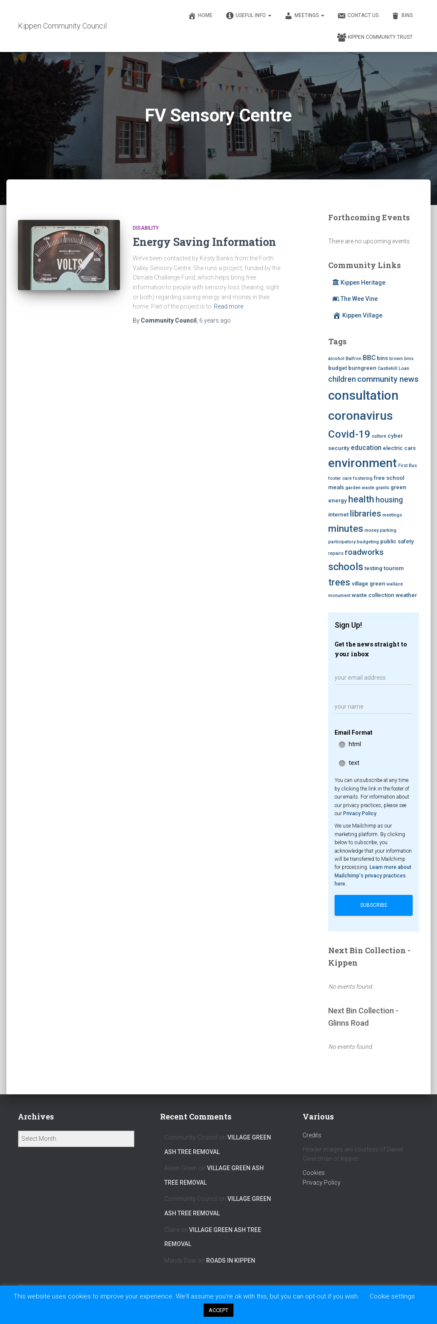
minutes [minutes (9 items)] (345, 528)
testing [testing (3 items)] (373, 568)
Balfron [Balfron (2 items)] (353, 358)
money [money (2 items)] (371, 530)
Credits (312, 1135)
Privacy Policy (359, 813)
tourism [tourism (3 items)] (394, 568)
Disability (146, 228)
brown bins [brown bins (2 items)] (401, 358)
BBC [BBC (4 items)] (369, 358)
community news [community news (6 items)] (388, 379)
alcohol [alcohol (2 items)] (336, 358)
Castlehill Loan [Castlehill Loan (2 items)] (393, 368)
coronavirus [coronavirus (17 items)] (360, 416)
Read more (228, 306)
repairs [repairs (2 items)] (336, 553)
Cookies (314, 1172)
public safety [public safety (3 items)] (397, 541)
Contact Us (358, 16)
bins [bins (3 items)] (382, 358)
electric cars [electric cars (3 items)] (399, 448)
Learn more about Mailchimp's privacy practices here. (373, 875)
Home (200, 16)
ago (215, 320)
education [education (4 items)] (366, 448)
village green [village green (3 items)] (368, 583)
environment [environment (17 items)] (362, 463)
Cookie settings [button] (392, 1296)
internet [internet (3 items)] (338, 514)
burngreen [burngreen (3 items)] (362, 368)
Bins (402, 16)
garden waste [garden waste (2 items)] (359, 487)
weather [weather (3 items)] (406, 595)
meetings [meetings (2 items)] (392, 515)
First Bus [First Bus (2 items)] (407, 465)
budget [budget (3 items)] (337, 368)
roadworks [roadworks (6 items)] (364, 552)
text (354, 762)
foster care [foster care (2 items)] (340, 478)
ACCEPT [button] (218, 1310)
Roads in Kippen (230, 1260)
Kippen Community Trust (375, 37)
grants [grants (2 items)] (382, 487)
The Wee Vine (355, 298)
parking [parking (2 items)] (388, 530)
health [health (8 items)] (361, 499)
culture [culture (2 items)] (379, 436)
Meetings (304, 16)
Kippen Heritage (358, 282)
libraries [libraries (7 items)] (365, 513)
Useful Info (248, 16)
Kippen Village (357, 315)
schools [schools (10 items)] (345, 567)
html (355, 744)
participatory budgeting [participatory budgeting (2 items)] (353, 542)
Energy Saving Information (204, 242)
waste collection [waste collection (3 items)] (373, 595)
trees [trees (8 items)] (339, 582)
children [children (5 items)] (342, 379)
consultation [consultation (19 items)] (363, 395)
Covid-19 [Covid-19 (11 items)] (349, 434)
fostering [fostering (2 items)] (363, 478)
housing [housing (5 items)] (389, 500)
